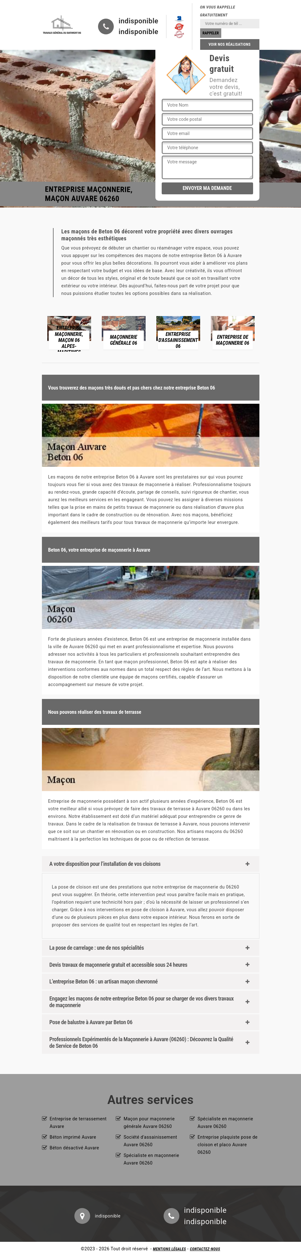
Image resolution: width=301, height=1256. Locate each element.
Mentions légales (169, 1249)
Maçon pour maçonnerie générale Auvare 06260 (149, 1122)
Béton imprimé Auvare (73, 1137)
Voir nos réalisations (230, 44)
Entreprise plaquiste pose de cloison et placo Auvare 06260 (228, 1145)
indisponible (138, 21)
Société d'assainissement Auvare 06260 (150, 1141)
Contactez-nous (205, 1249)
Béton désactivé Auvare (74, 1147)
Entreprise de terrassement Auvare (78, 1122)
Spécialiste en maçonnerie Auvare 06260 (151, 1159)
